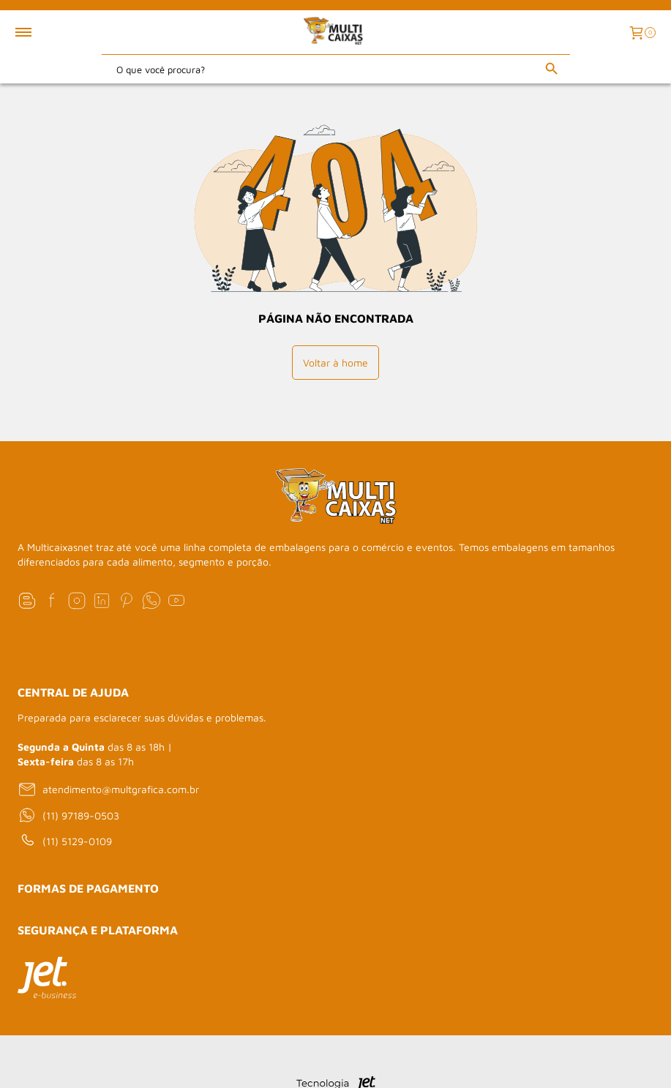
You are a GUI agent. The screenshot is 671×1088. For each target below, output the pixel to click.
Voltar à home (335, 362)
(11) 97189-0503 (68, 815)
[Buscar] (551, 68)
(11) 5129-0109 (65, 840)
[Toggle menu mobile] (39, 32)
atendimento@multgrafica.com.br (108, 789)
